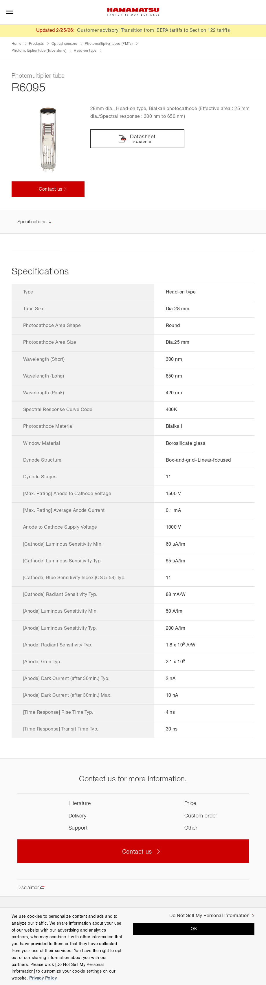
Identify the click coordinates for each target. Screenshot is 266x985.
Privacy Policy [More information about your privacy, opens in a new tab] (43, 978)
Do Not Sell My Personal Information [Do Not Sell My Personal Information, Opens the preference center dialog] (209, 916)
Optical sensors (64, 44)
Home (16, 44)
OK (194, 929)
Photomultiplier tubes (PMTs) (109, 44)
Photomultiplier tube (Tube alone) (39, 51)
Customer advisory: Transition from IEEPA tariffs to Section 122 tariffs (153, 30)
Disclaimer (28, 888)
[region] (133, 946)
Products (36, 44)
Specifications (32, 222)
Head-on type (85, 51)
